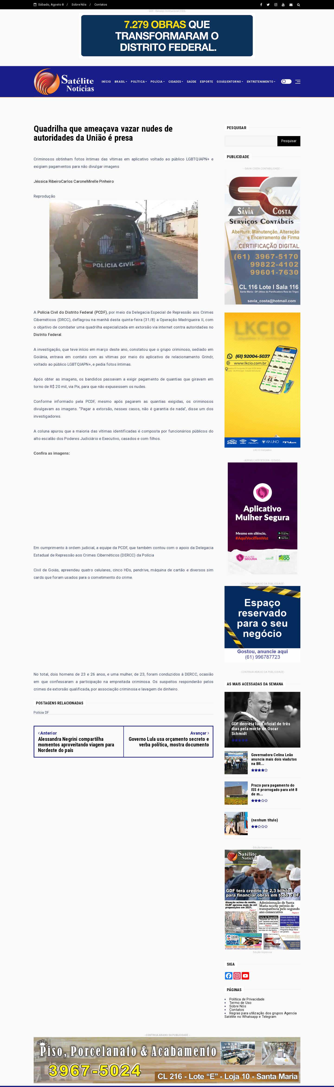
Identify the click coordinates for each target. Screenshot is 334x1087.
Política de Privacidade (247, 999)
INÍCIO (106, 81)
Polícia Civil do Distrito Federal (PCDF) (72, 312)
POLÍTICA (138, 81)
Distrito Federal (47, 334)
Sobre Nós (79, 4)
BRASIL (120, 81)
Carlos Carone (74, 181)
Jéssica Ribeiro (47, 181)
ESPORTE (206, 81)
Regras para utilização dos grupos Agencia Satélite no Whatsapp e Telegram (261, 1015)
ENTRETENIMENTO (260, 81)
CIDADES (174, 81)
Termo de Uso (240, 1003)
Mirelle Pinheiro (100, 181)
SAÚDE (191, 81)
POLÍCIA (156, 81)
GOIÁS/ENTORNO (229, 81)
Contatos (100, 4)
